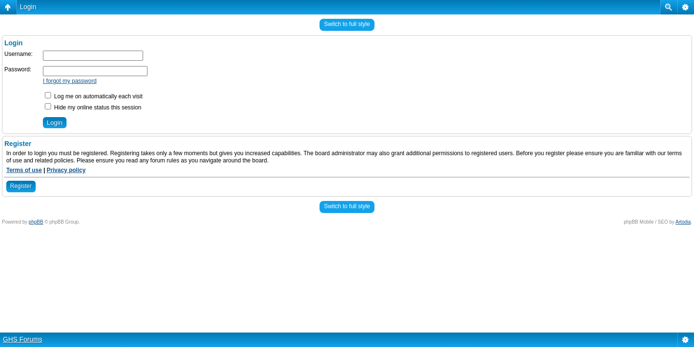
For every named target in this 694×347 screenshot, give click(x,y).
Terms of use (24, 170)
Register (21, 186)
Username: (18, 54)
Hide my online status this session (93, 107)
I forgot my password (69, 81)
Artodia (683, 222)
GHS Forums (22, 339)
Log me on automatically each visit (94, 96)
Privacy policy (66, 170)
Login (28, 7)
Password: (17, 69)
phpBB (36, 222)
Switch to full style (347, 24)
